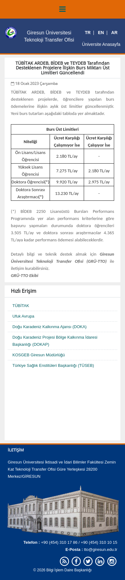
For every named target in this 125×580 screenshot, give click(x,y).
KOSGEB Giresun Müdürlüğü (38, 355)
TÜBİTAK (20, 305)
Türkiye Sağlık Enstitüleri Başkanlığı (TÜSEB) (53, 365)
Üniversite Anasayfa (101, 44)
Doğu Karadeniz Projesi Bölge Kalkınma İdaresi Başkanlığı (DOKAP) (54, 341)
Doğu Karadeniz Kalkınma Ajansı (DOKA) (49, 326)
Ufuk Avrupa (23, 316)
